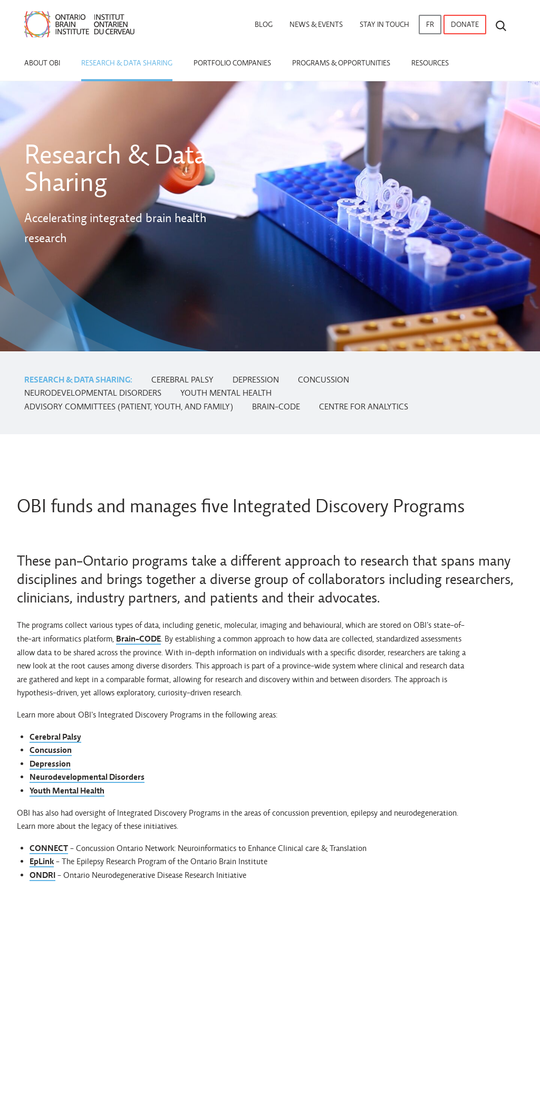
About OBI (42, 63)
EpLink (42, 861)
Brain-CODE (276, 406)
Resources (430, 63)
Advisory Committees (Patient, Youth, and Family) (128, 406)
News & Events (316, 24)
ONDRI (42, 875)
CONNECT (49, 848)
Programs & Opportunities (341, 63)
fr (430, 24)
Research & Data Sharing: (78, 380)
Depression (256, 380)
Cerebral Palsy (182, 380)
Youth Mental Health (226, 393)
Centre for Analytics (363, 406)
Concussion (323, 380)
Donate (465, 24)
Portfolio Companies (232, 63)
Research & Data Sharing (126, 63)
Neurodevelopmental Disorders (92, 393)
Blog (264, 24)
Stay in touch (384, 24)
